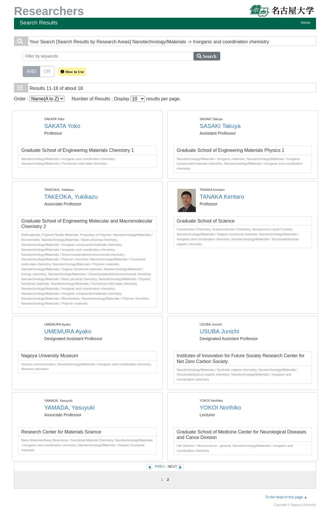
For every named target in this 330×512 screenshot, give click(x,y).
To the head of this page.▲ (286, 497)
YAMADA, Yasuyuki (69, 407)
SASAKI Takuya (220, 126)
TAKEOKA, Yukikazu (71, 196)
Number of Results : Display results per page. (126, 99)
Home (305, 23)
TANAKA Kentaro (222, 196)
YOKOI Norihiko (220, 407)
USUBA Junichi (219, 331)
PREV (159, 467)
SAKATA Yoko (62, 126)
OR (47, 71)
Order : (39, 99)
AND (31, 71)
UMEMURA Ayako (67, 331)
